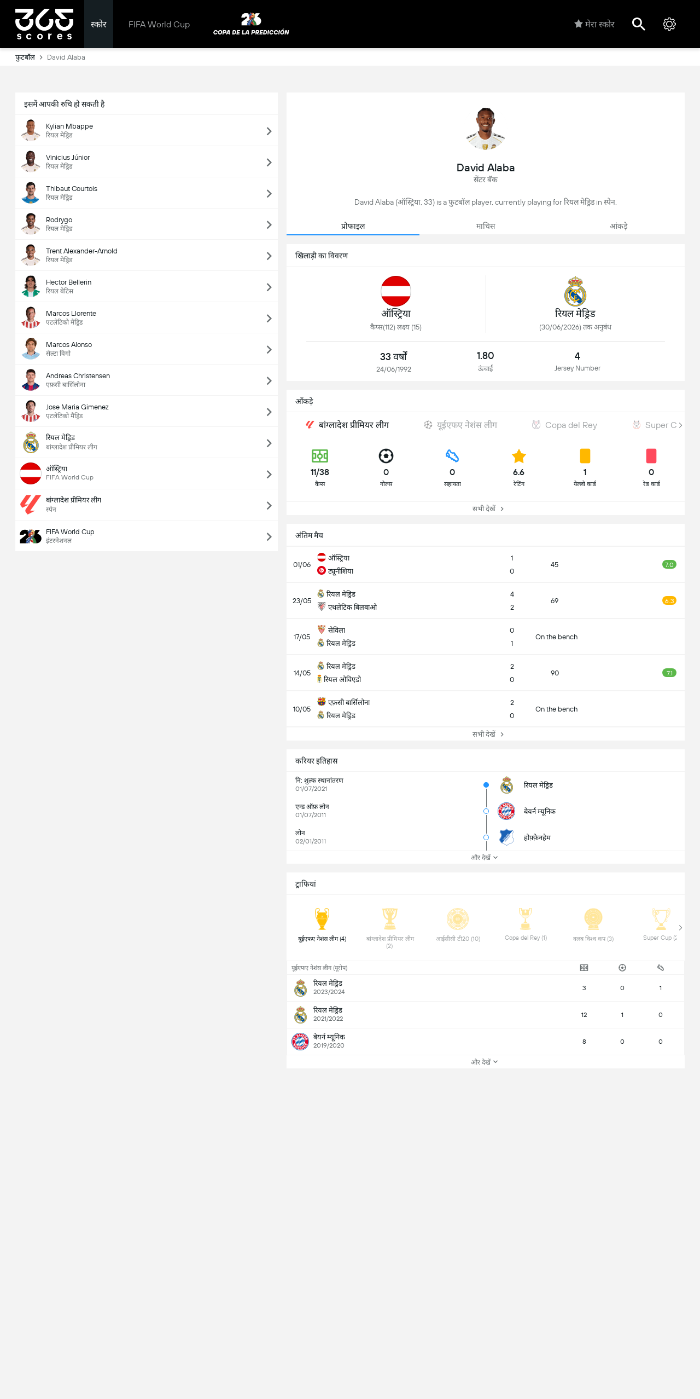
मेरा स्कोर (594, 24)
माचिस (485, 226)
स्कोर (99, 24)
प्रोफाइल (353, 226)
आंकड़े (618, 226)
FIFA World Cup (159, 24)
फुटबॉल (31, 57)
